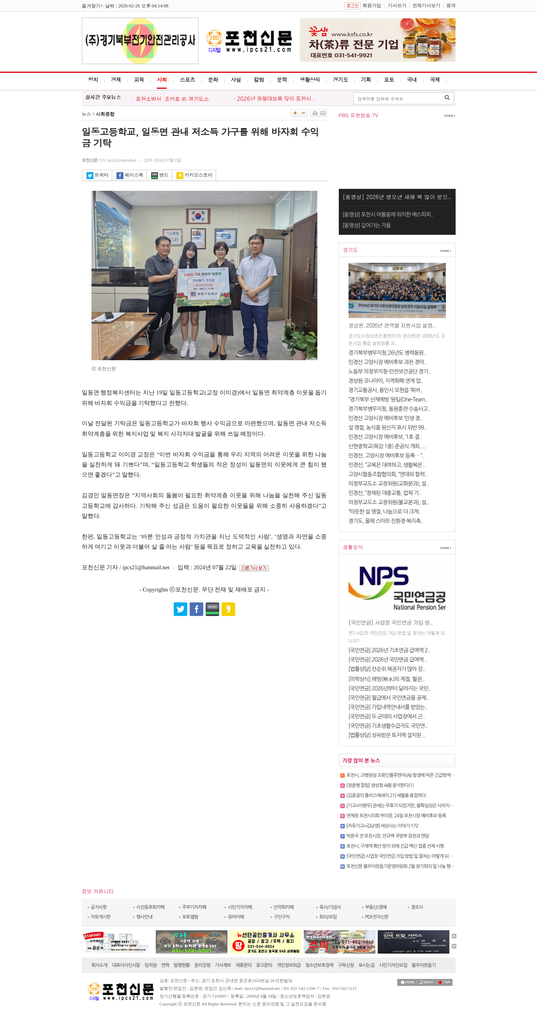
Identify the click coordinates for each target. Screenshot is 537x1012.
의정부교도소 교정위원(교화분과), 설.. (389, 483)
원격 (451, 5)
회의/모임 (328, 917)
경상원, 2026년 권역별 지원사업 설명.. (392, 325)
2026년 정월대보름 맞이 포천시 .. (276, 99)
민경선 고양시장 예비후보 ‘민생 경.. (386, 418)
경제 (116, 79)
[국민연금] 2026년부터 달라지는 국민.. (390, 688)
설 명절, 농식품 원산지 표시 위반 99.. (387, 427)
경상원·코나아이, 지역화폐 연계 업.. (386, 381)
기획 (366, 79)
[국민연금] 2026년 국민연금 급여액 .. (388, 659)
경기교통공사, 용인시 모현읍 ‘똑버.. (386, 390)
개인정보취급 (288, 965)
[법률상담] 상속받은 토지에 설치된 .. (387, 735)
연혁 (165, 965)
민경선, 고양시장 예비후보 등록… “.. (387, 455)
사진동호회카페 (150, 907)
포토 (389, 79)
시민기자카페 (240, 907)
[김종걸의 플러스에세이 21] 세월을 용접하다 (386, 795)
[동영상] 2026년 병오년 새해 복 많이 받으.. (397, 197)
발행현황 (182, 965)
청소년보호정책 (319, 965)
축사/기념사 (330, 907)
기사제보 (223, 965)
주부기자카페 (194, 907)
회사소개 (99, 965)
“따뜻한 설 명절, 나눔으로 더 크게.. (385, 511)
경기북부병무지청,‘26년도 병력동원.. (387, 353)
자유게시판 (101, 917)
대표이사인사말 (126, 965)
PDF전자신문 (377, 917)
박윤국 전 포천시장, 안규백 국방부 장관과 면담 (388, 836)
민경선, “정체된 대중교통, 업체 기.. (385, 493)
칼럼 (259, 79)
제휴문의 (244, 965)
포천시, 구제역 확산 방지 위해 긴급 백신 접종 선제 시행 (395, 846)
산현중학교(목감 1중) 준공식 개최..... (387, 446)
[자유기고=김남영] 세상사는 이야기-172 (382, 826)
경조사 (417, 907)
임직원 (150, 965)
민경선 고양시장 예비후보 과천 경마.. (388, 362)
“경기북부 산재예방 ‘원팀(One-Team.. (388, 399)
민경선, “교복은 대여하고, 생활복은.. (387, 465)
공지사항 (99, 907)
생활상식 (310, 79)
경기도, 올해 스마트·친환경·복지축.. (386, 521)
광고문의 (264, 965)
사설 (236, 79)
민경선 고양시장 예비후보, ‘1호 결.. (385, 437)
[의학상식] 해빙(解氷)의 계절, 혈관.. (386, 679)
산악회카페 (284, 907)
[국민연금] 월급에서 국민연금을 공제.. (389, 697)
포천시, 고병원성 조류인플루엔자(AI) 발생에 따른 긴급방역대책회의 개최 (411, 775)
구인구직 (282, 917)
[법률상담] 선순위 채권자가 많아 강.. (387, 669)
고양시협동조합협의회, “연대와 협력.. (388, 474)
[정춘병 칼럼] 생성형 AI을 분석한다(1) (380, 785)
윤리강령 (202, 965)
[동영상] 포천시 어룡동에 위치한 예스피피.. (388, 214)
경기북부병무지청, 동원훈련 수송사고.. (389, 409)
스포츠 (187, 79)
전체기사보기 (426, 5)
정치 (93, 79)
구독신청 (346, 965)
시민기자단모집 (393, 965)
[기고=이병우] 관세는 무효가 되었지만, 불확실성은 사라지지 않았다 (407, 805)
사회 (162, 79)
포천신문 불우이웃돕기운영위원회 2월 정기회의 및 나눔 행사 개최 (405, 866)
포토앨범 (190, 917)
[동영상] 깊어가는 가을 (367, 225)
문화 (213, 79)
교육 (139, 79)
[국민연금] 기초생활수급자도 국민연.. (388, 726)
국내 (412, 79)
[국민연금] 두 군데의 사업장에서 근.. (387, 716)
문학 (282, 79)
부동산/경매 (376, 907)
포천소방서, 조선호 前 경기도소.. (174, 99)
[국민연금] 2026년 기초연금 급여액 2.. (389, 650)
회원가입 (372, 5)
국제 (435, 79)
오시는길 (366, 965)
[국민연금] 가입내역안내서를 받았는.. (388, 707)
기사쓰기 (397, 5)
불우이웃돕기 (424, 965)
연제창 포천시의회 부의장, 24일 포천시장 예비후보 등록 (396, 815)
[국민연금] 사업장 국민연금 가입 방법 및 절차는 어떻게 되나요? (403, 856)
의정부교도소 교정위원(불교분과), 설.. (389, 502)
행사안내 (144, 917)
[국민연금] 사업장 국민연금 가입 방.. (391, 622)
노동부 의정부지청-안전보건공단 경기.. (390, 371)
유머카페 (236, 917)
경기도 (340, 79)
